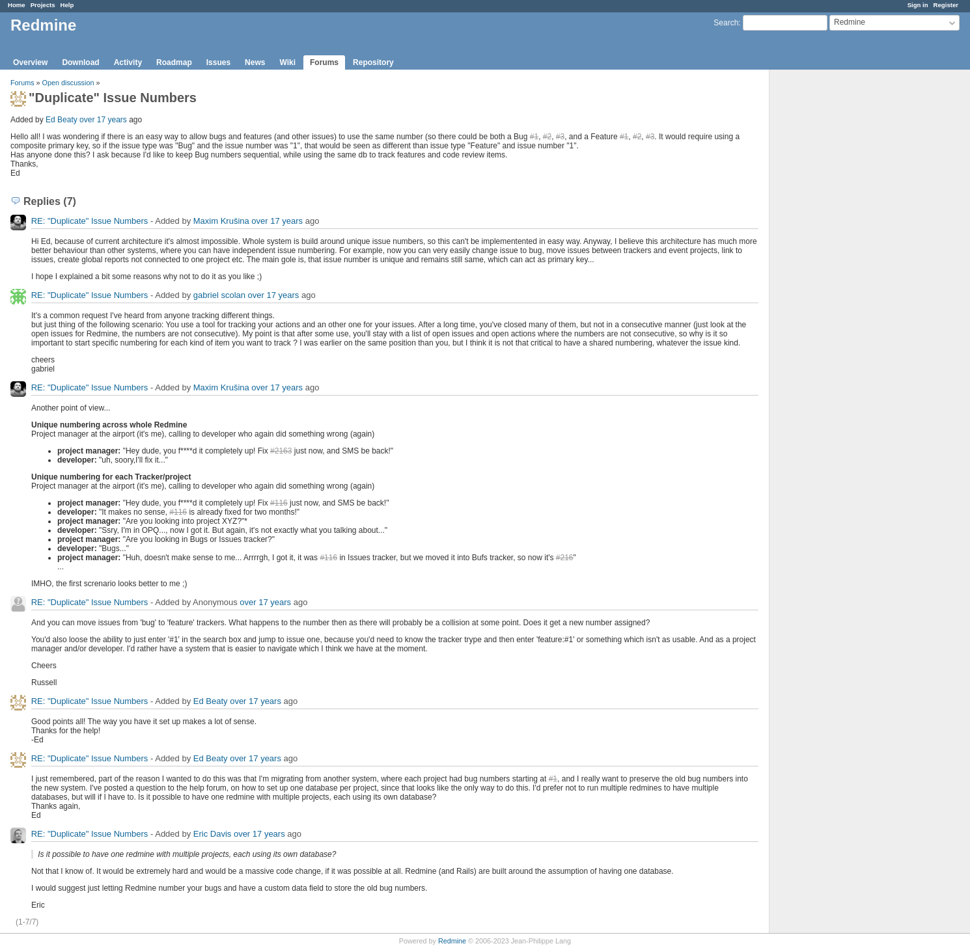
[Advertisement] (835, 274)
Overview (30, 62)
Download (80, 62)
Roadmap (174, 62)
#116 (279, 503)
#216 (565, 557)
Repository (373, 62)
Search (726, 22)
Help (67, 4)
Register (946, 4)
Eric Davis (212, 834)
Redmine (452, 941)
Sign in (918, 4)
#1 (534, 136)
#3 (560, 136)
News (255, 62)
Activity (128, 62)
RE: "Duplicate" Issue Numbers (89, 221)
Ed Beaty (61, 119)
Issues (218, 62)
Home (16, 4)
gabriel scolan (219, 295)
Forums (324, 62)
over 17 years (103, 119)
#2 (547, 136)
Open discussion (68, 83)
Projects (43, 4)
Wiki (287, 62)
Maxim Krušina (221, 221)
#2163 (281, 450)
